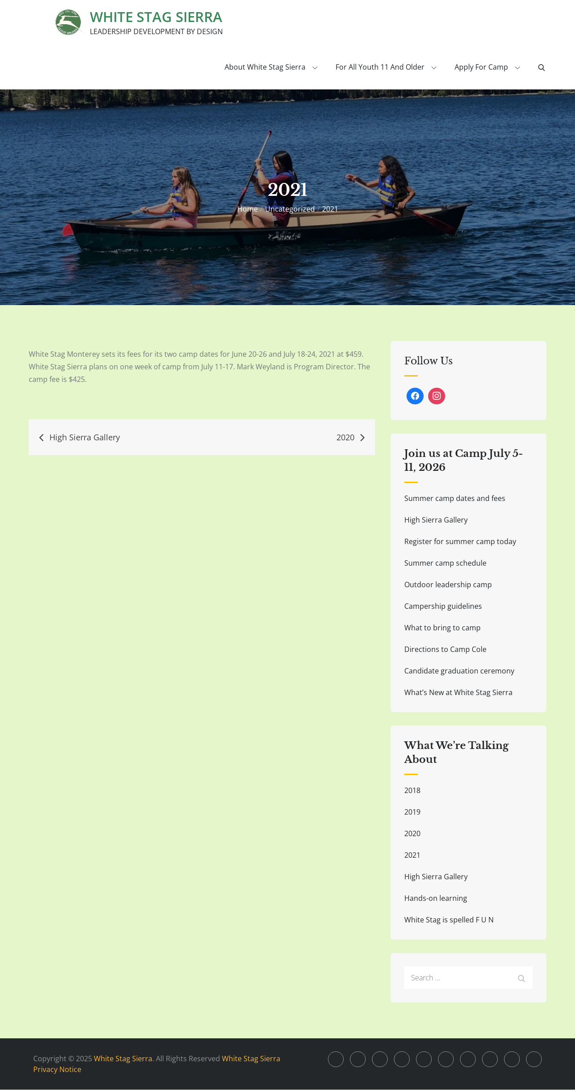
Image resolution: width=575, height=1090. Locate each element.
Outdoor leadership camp (448, 585)
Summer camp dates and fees (454, 499)
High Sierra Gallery (436, 520)
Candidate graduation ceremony (459, 671)
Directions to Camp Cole (445, 650)
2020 (412, 834)
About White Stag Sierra (271, 67)
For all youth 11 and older (386, 67)
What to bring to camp (442, 628)
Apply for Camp (487, 67)
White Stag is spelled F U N (449, 920)
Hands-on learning (435, 899)
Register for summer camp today (460, 542)
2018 (412, 791)
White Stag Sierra (158, 17)
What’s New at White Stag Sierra (458, 693)
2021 (412, 855)
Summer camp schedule (445, 563)
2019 (412, 812)
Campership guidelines (443, 606)
